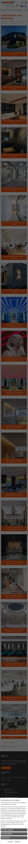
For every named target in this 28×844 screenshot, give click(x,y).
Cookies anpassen (6, 837)
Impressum (10, 841)
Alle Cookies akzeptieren (7, 830)
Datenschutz (17, 841)
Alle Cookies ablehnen (7, 833)
